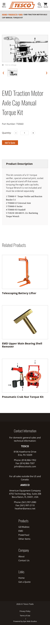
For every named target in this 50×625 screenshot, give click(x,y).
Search (40, 5)
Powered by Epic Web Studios (25, 621)
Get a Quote (24, 581)
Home (4, 14)
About (21, 556)
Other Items (24, 538)
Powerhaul (23, 534)
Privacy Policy (25, 611)
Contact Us (23, 560)
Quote (46, 5)
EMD (21, 14)
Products (13, 14)
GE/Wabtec (24, 526)
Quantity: (6, 132)
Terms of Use (25, 615)
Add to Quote (10, 142)
